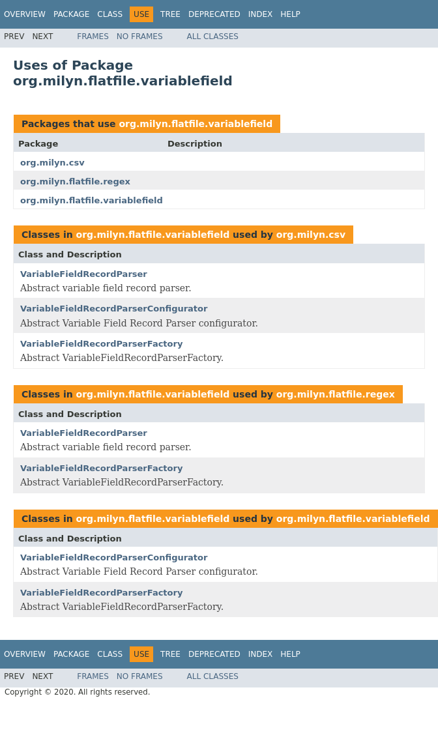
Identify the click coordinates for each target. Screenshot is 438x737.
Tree (170, 14)
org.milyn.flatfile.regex (75, 181)
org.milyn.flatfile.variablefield (195, 124)
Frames (93, 36)
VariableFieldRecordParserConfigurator (113, 308)
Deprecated (214, 14)
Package (71, 14)
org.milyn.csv (52, 162)
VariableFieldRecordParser (83, 274)
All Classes (213, 36)
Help (290, 14)
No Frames (140, 36)
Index (260, 14)
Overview (25, 14)
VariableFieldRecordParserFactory (101, 344)
